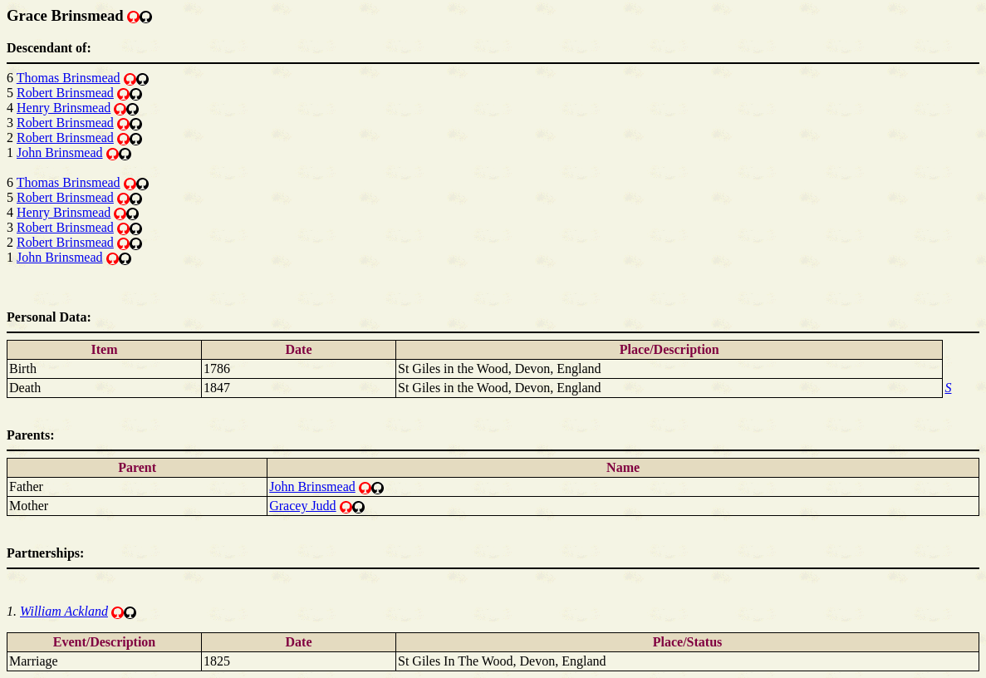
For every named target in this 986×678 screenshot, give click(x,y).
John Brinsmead (60, 152)
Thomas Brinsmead (68, 78)
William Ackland (64, 611)
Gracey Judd (302, 506)
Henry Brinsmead (63, 108)
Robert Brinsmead (65, 93)
